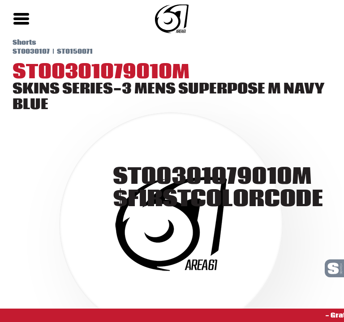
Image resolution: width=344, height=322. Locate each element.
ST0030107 (23, 51)
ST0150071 (67, 51)
